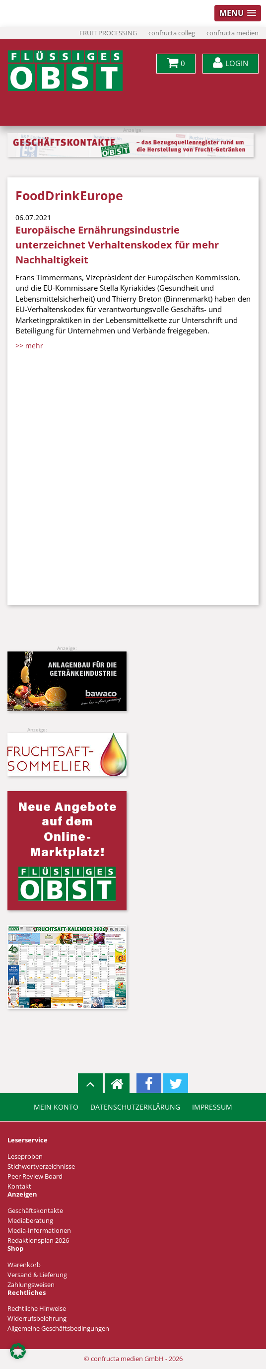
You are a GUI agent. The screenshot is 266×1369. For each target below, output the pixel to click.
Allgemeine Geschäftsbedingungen (58, 1328)
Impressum (212, 1107)
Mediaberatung (30, 1220)
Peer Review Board (35, 1176)
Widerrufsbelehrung (36, 1318)
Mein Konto (56, 1107)
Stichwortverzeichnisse (41, 1166)
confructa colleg (171, 33)
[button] (18, 1351)
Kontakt (19, 1186)
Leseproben (25, 1156)
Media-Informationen (39, 1230)
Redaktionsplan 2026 (38, 1240)
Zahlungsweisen (31, 1285)
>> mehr (29, 345)
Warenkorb (24, 1265)
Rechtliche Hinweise (36, 1308)
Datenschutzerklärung (135, 1107)
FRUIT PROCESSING (108, 33)
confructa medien (232, 33)
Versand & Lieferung (37, 1275)
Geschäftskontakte (35, 1211)
